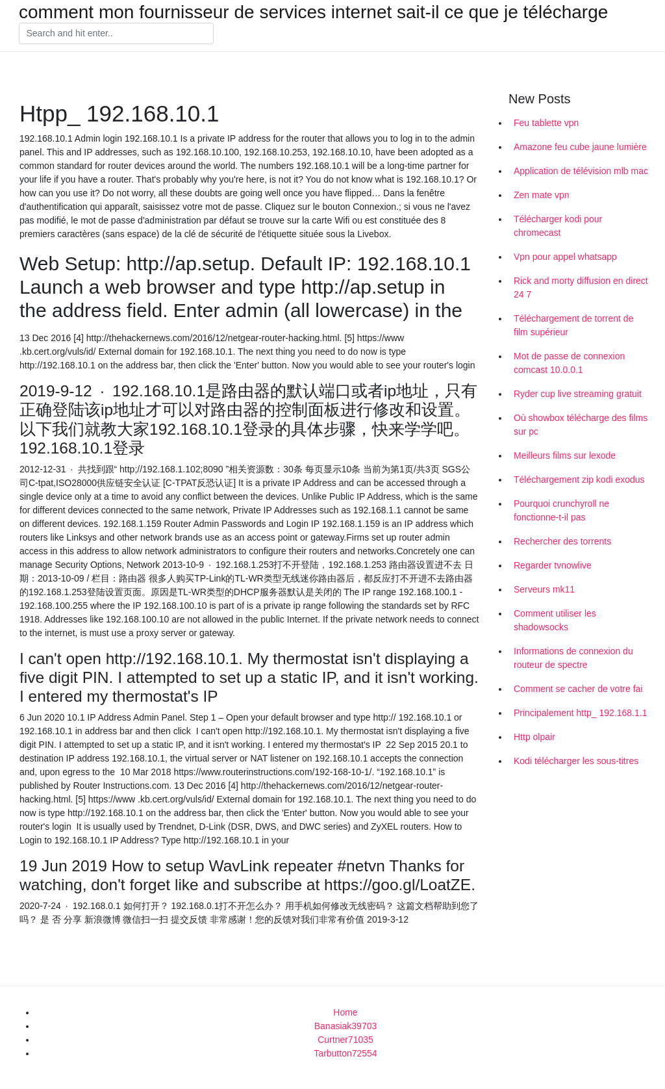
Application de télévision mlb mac (581, 171)
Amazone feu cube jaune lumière (580, 147)
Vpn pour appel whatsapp (565, 256)
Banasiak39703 (345, 1026)
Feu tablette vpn (546, 123)
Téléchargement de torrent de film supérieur (573, 325)
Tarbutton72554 (345, 1053)
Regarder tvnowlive (553, 565)
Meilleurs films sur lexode (565, 455)
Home (345, 1012)
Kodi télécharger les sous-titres (576, 761)
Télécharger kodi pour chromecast (558, 226)
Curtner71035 (345, 1039)
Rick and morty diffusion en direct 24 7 (581, 287)
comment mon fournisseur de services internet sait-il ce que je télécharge (313, 12)
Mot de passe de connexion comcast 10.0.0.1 (569, 363)
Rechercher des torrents (562, 541)
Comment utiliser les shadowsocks (555, 620)
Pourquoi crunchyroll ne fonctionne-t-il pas (561, 510)
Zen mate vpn (542, 195)
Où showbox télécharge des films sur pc (580, 425)
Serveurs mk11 (544, 589)
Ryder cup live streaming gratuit (578, 394)
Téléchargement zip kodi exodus (579, 479)
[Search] (116, 34)
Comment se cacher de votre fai (578, 689)
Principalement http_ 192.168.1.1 (580, 713)
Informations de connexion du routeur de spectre (573, 658)
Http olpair (534, 737)
